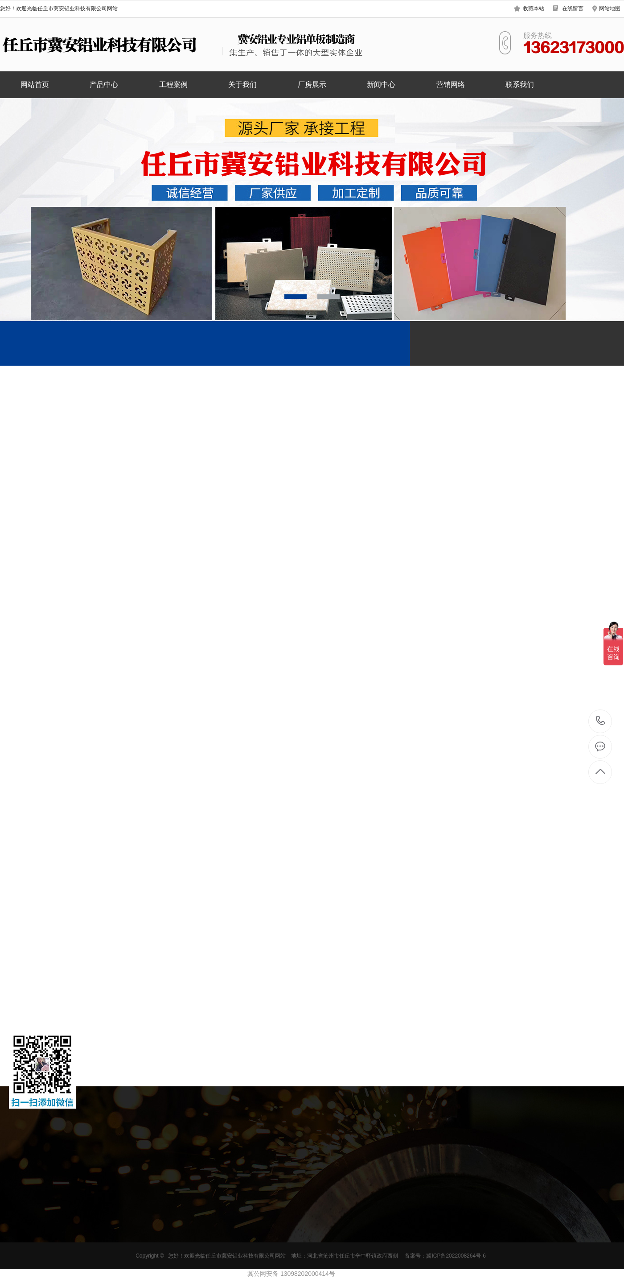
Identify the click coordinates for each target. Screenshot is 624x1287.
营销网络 (450, 84)
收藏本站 (533, 8)
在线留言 (572, 8)
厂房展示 (312, 84)
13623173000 (600, 721)
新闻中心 (381, 84)
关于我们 (242, 84)
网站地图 (609, 8)
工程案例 (173, 84)
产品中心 (104, 84)
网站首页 (35, 84)
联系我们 (519, 84)
